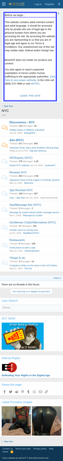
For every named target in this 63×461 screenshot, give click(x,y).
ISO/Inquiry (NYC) (20, 157)
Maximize (28, 183)
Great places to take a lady (22, 247)
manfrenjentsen (32, 251)
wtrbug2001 (29, 133)
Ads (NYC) (16, 140)
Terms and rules (23, 448)
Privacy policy (40, 448)
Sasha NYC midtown (19, 165)
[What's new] (59, 4)
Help (51, 448)
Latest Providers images (17, 402)
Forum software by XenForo (25, 458)
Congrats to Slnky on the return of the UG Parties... (34, 265)
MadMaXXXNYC (31, 233)
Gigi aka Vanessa (37, 150)
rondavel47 (50, 165)
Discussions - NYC (22, 122)
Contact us (7, 448)
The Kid (28, 268)
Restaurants (17, 240)
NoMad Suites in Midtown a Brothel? (27, 130)
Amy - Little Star (17, 197)
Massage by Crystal (32, 215)
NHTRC (35, 83)
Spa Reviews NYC (21, 190)
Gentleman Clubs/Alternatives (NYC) (32, 222)
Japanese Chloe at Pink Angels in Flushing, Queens (34, 180)
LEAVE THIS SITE (30, 95)
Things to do (17, 257)
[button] (4, 4)
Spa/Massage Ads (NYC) (25, 204)
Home (5, 451)
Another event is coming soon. (24, 230)
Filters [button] (56, 278)
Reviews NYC (18, 172)
